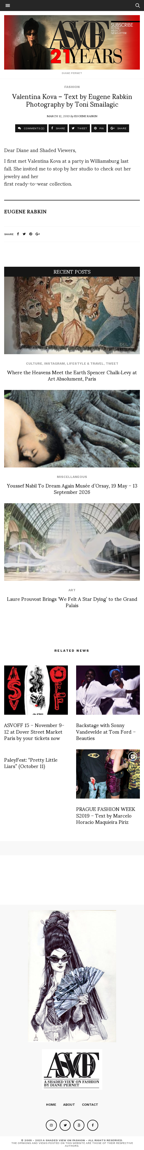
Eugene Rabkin (85, 115)
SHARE (58, 128)
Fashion (72, 87)
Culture (34, 363)
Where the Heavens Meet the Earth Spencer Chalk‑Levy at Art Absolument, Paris (72, 375)
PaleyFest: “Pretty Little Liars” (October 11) (30, 762)
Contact (90, 1105)
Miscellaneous (72, 477)
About (69, 1105)
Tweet (112, 363)
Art (72, 590)
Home (51, 1105)
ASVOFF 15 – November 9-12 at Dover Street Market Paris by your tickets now (34, 731)
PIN (99, 128)
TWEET (79, 128)
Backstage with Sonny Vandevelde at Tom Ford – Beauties (106, 731)
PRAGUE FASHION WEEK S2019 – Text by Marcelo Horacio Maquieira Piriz (105, 815)
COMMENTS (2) (31, 128)
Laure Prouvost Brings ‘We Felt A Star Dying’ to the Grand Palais (72, 601)
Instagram (54, 363)
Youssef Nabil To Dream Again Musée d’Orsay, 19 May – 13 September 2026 (72, 488)
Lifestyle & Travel (85, 363)
